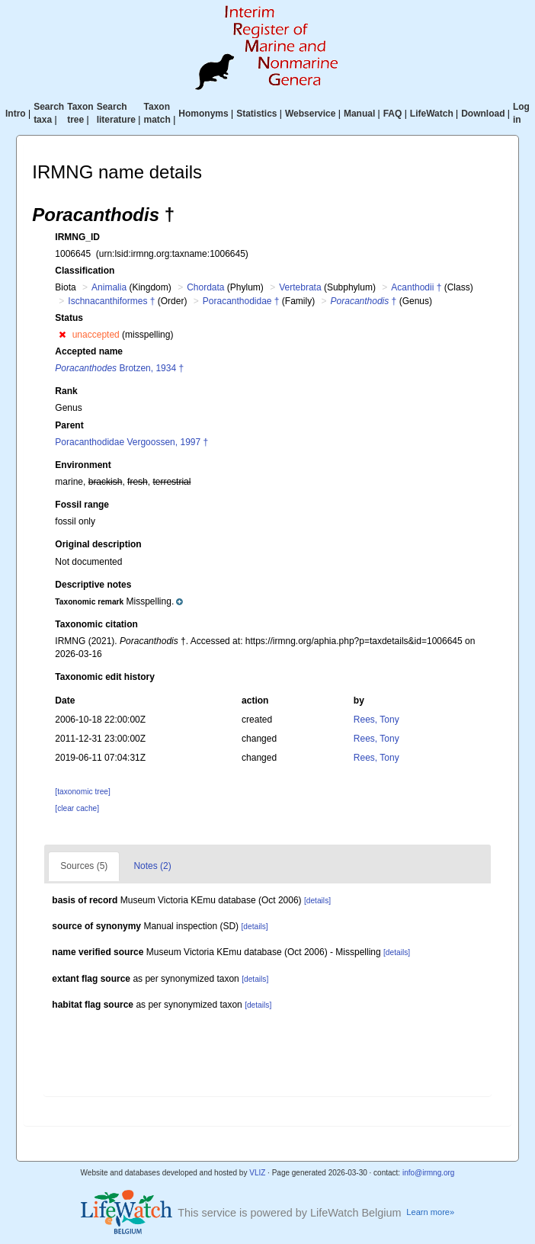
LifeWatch (431, 113)
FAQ (392, 113)
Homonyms (203, 113)
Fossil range (82, 504)
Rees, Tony (376, 719)
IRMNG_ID (77, 237)
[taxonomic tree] (82, 791)
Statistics (256, 113)
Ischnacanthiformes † (111, 301)
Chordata (205, 287)
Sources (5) (83, 866)
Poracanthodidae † (241, 301)
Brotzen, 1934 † (119, 368)
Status (69, 318)
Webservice (310, 113)
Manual (359, 113)
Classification (84, 270)
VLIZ (257, 1173)
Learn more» (430, 1212)
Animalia (109, 287)
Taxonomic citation (96, 624)
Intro (15, 113)
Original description (98, 544)
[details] (317, 900)
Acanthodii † (416, 287)
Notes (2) (152, 866)
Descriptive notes (93, 584)
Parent (69, 425)
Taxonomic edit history (104, 677)
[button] (62, 334)
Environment (83, 465)
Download (483, 113)
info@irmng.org (428, 1173)
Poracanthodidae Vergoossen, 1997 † (131, 442)
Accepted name (89, 351)
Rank (66, 391)
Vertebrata (300, 287)
